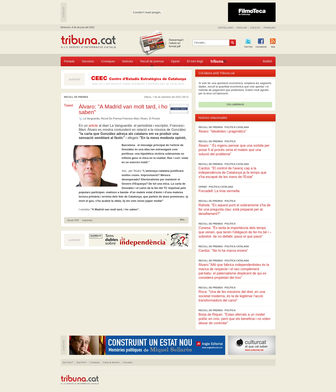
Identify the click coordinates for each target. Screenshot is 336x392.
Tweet (68, 105)
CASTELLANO (225, 27)
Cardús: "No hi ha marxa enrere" (223, 250)
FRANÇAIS (270, 27)
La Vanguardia (91, 118)
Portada (69, 61)
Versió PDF (73, 220)
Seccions (88, 61)
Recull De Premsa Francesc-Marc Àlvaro (124, 118)
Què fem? (81, 362)
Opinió (175, 61)
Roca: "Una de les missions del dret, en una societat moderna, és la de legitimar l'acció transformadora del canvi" (232, 296)
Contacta (94, 362)
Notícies (127, 61)
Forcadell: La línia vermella (219, 191)
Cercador (127, 362)
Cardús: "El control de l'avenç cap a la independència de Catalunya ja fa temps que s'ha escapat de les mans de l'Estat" (233, 172)
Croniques (108, 61)
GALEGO (255, 27)
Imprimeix (87, 220)
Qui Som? (68, 362)
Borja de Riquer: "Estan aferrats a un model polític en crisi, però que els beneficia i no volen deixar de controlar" (234, 319)
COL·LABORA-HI (235, 104)
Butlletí (267, 61)
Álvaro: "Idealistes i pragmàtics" (223, 131)
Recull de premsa (152, 61)
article (93, 125)
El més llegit (195, 61)
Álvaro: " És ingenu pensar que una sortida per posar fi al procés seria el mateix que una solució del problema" (234, 150)
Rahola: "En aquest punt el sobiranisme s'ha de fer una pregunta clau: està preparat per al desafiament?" (235, 209)
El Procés (154, 118)
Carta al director (111, 362)
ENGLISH (242, 27)
